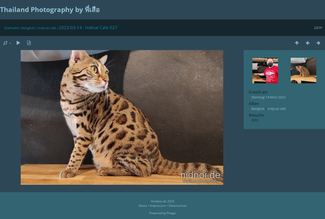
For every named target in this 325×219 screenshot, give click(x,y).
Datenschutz (178, 205)
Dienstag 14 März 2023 (268, 97)
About (143, 205)
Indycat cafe (47, 28)
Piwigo (171, 213)
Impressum (158, 205)
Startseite (11, 28)
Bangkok (28, 28)
